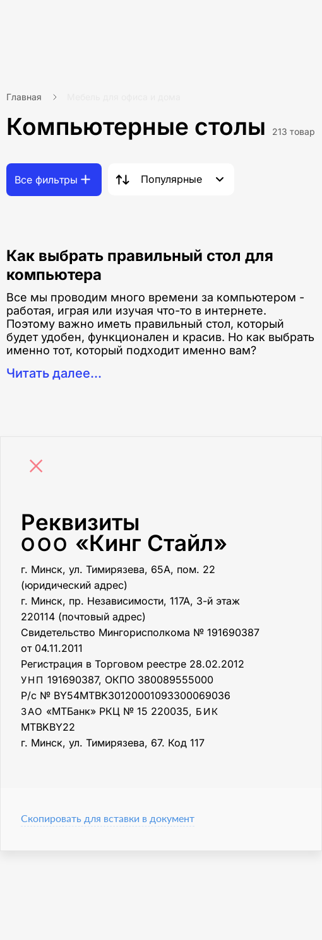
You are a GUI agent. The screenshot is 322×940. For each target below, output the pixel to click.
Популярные (171, 179)
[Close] (39, 468)
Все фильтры (46, 179)
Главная (24, 96)
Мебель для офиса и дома (124, 96)
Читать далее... (54, 373)
